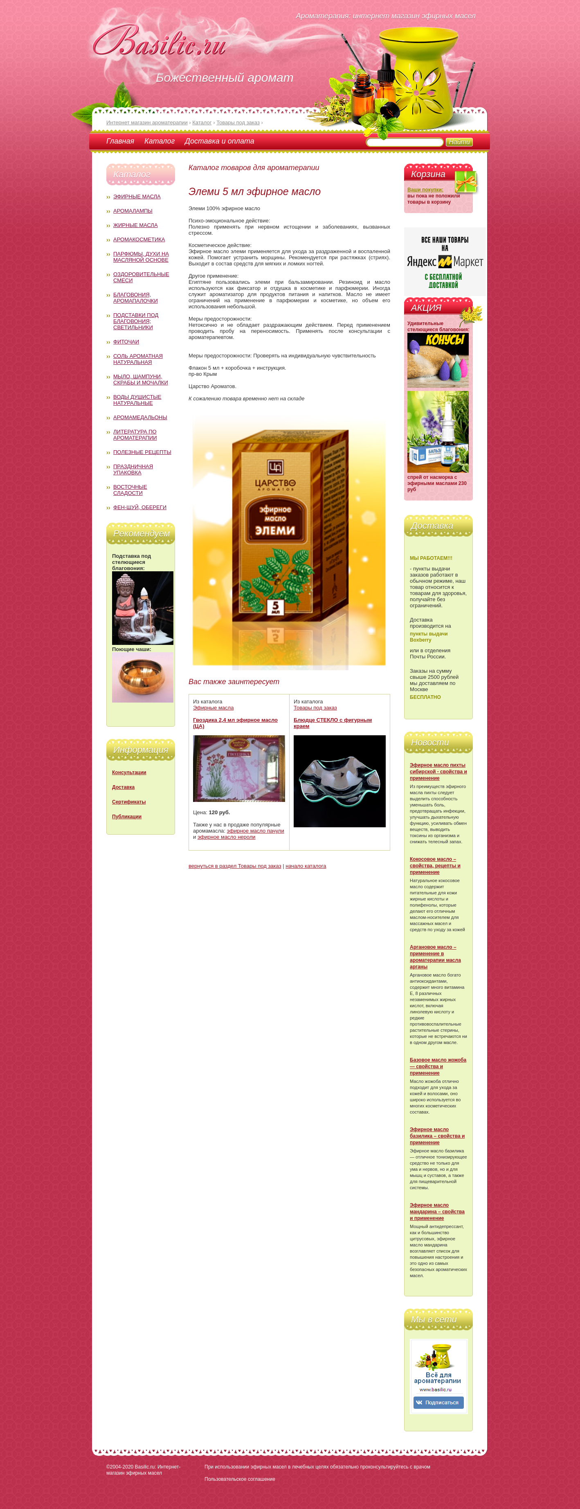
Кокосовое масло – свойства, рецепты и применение (435, 865)
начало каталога (306, 866)
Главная (120, 141)
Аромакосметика (139, 239)
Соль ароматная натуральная (138, 359)
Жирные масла (135, 225)
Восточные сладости (130, 490)
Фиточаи (126, 342)
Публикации (127, 817)
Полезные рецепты (142, 452)
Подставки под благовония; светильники (135, 321)
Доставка (123, 787)
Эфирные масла (137, 196)
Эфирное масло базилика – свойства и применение (437, 1136)
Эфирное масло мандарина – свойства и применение (437, 1211)
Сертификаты (129, 802)
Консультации (129, 772)
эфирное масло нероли (227, 837)
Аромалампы (133, 211)
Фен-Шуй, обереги (139, 507)
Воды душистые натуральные (137, 400)
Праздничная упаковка (133, 469)
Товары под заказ (315, 708)
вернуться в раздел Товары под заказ (235, 866)
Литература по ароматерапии (135, 435)
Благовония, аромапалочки (135, 298)
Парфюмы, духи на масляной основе (141, 257)
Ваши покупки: (425, 190)
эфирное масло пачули (255, 831)
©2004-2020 (119, 1467)
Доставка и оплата (219, 141)
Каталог (159, 141)
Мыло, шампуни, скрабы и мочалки (140, 379)
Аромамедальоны (140, 417)
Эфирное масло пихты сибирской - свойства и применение (438, 771)
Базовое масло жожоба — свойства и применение (438, 1066)
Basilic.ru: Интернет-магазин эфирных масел (143, 1470)
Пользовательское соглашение (240, 1479)
